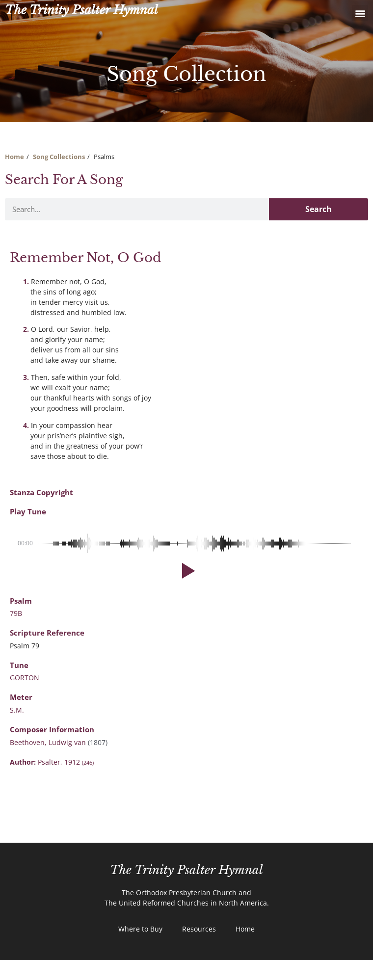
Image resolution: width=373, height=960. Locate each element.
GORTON (24, 677)
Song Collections (59, 156)
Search (318, 209)
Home (14, 156)
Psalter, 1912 (66, 762)
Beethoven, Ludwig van (49, 742)
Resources (199, 928)
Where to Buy (140, 928)
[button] (360, 13)
